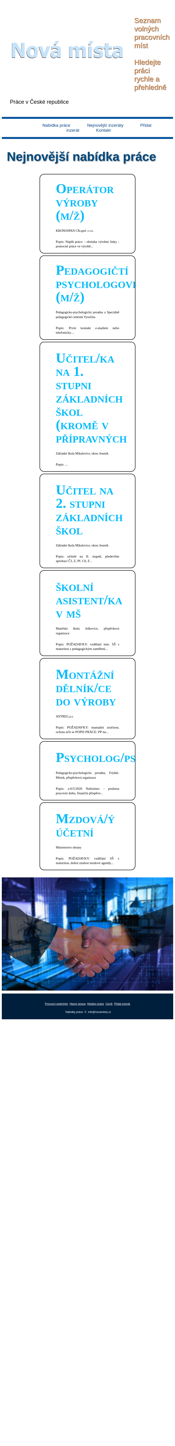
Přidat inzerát (122, 1003)
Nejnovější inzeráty (105, 125)
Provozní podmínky (56, 1003)
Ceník (109, 1003)
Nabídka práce (57, 125)
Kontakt (103, 130)
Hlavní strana (78, 1003)
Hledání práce (95, 1003)
